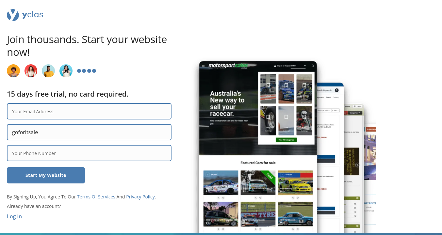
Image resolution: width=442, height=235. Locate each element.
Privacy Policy (140, 197)
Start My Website (45, 175)
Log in (14, 216)
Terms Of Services (96, 197)
